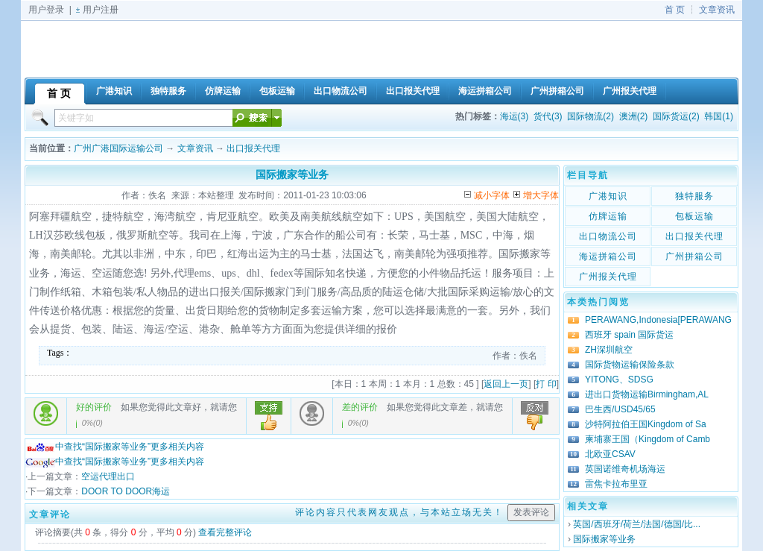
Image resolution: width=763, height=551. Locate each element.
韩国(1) (718, 116)
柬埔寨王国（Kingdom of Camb (647, 439)
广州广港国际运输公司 (118, 148)
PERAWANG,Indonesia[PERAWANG (658, 320)
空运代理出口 (108, 476)
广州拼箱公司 (694, 256)
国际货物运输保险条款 (629, 364)
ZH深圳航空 (609, 349)
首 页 (675, 9)
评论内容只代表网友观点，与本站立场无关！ (399, 512)
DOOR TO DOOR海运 (125, 491)
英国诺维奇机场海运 (625, 469)
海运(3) (514, 116)
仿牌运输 (608, 216)
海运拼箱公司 (608, 256)
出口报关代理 (253, 148)
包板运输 (694, 216)
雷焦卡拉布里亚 (616, 484)
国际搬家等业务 (604, 539)
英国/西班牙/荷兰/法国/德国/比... (636, 524)
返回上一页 (506, 384)
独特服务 (694, 196)
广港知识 (608, 196)
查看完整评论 (225, 532)
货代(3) (548, 116)
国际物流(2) (590, 116)
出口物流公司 (608, 236)
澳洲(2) (633, 116)
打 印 (546, 384)
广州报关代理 (608, 276)
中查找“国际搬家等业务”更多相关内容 (114, 446)
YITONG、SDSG (619, 379)
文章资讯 (717, 9)
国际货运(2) (676, 116)
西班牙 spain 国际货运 (629, 335)
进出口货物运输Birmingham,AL (647, 394)
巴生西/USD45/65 (620, 409)
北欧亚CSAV (610, 454)
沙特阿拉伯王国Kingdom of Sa (645, 424)
